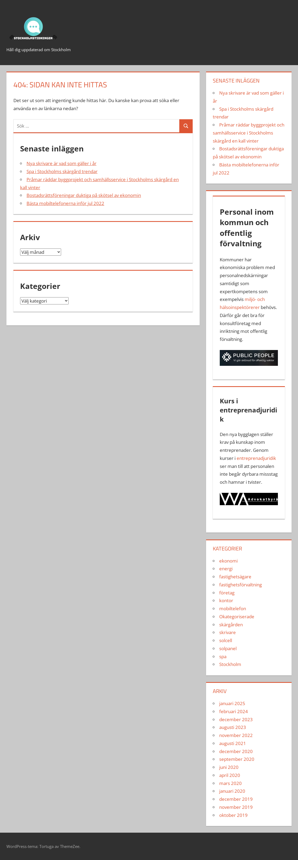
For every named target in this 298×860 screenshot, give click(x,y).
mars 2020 (230, 783)
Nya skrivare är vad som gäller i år (61, 163)
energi (226, 568)
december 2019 (236, 799)
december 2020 (236, 751)
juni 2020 (229, 767)
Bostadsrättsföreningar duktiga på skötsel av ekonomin (84, 195)
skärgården (231, 624)
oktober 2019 (233, 815)
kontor (226, 600)
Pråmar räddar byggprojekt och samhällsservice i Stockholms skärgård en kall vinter (248, 133)
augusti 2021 (232, 743)
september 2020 (236, 759)
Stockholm (230, 664)
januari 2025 (232, 703)
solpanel (228, 648)
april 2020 (229, 775)
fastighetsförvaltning (240, 585)
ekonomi (228, 561)
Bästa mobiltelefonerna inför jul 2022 (65, 203)
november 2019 (236, 807)
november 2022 (236, 735)
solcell (225, 640)
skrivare (227, 632)
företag (226, 593)
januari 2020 (232, 791)
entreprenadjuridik (256, 458)
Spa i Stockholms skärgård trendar (62, 171)
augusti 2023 (232, 727)
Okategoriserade (236, 616)
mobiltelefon (232, 608)
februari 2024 (233, 711)
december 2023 (236, 719)
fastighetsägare (235, 577)
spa (222, 656)
